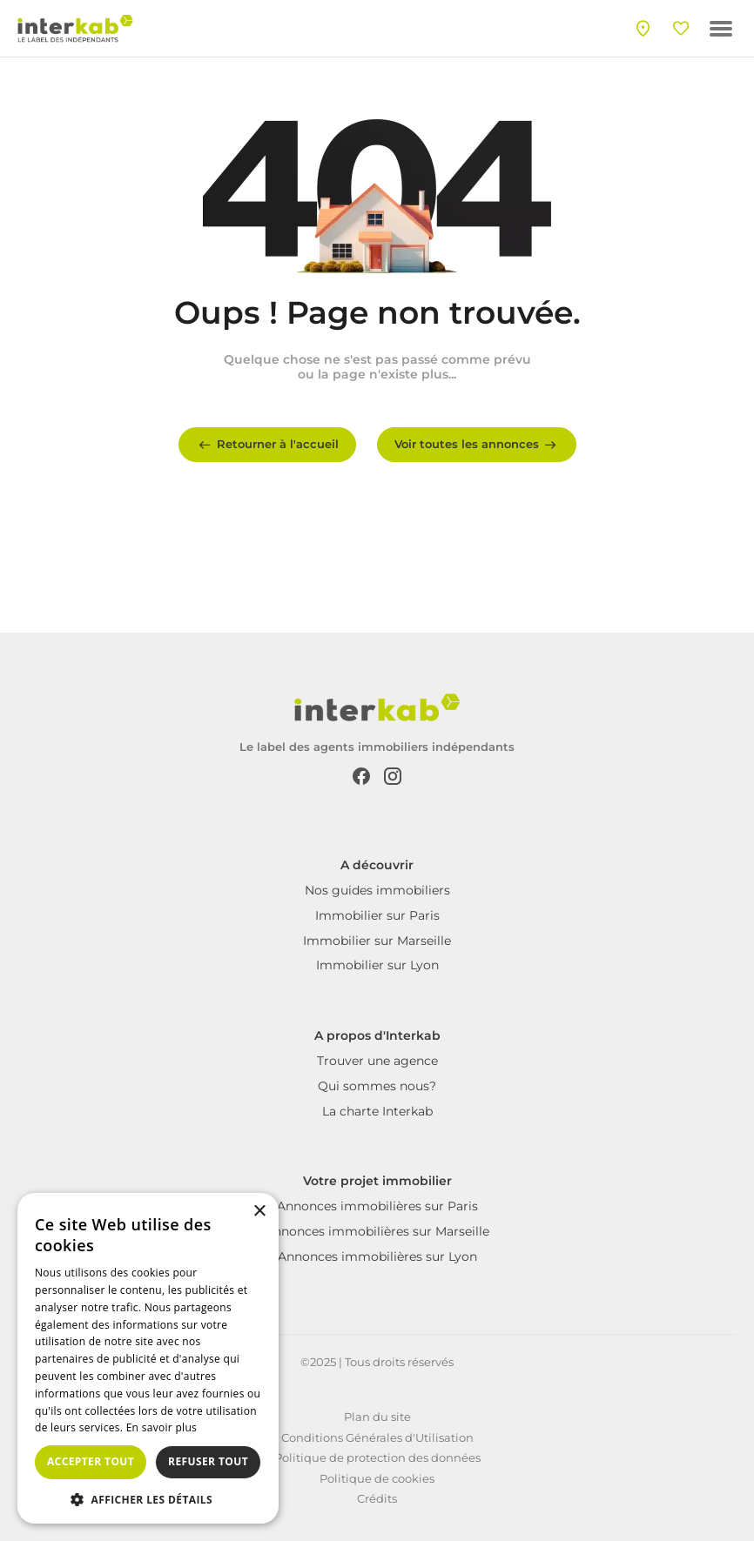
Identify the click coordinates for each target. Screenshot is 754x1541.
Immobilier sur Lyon (377, 965)
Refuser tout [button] (208, 1461)
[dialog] (148, 1358)
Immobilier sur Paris (377, 915)
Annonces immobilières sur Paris (377, 1206)
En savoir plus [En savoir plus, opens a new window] (161, 1427)
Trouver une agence (377, 1061)
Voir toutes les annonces (476, 444)
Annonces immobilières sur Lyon (377, 1256)
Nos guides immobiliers (377, 890)
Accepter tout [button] (90, 1461)
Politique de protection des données (377, 1457)
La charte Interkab (377, 1111)
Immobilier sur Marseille (377, 940)
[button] (148, 1498)
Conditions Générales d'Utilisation (377, 1437)
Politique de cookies (377, 1478)
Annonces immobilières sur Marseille (377, 1231)
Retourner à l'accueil (267, 444)
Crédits (377, 1498)
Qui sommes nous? (377, 1086)
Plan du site (377, 1417)
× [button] (259, 1211)
